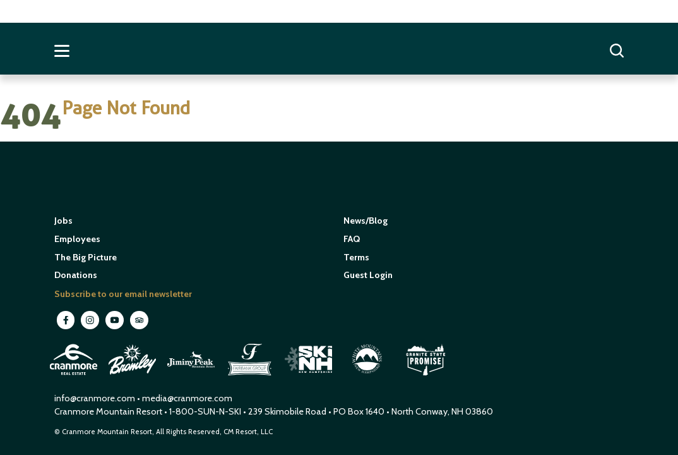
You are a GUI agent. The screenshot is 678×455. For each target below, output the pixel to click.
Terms (356, 257)
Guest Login (368, 275)
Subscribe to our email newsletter (123, 294)
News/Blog (365, 220)
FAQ (351, 239)
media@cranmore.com (187, 398)
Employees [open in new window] (77, 239)
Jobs (63, 220)
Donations (75, 275)
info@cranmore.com (95, 398)
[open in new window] (74, 376)
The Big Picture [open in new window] (85, 257)
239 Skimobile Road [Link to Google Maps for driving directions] (287, 411)
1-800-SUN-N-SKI (205, 411)
